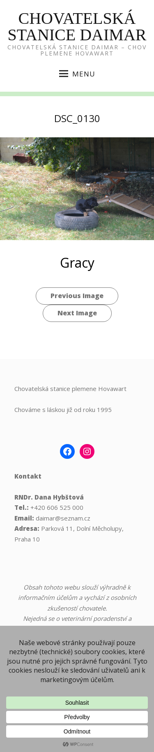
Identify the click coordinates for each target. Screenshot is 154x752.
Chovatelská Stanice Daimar (77, 26)
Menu (77, 74)
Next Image (77, 312)
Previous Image (77, 295)
